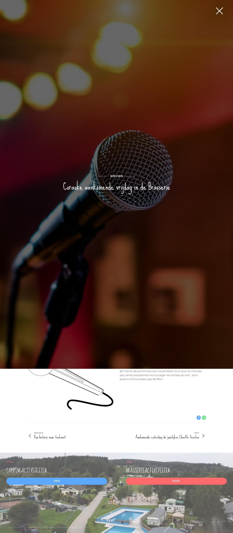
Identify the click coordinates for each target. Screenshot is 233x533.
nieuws (116, 236)
